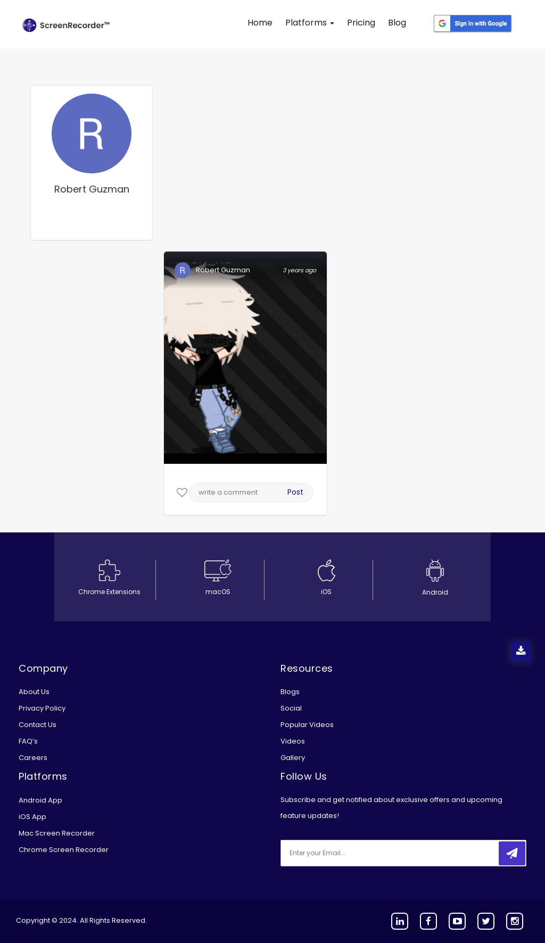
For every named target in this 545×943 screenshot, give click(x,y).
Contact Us (37, 725)
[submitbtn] (512, 853)
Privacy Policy (42, 708)
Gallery (292, 758)
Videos (292, 741)
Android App (40, 800)
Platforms (309, 22)
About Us (34, 692)
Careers (33, 758)
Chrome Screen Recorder (64, 850)
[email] (351, 853)
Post (295, 492)
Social (291, 708)
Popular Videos (307, 725)
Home (259, 22)
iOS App (32, 817)
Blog (397, 22)
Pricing (361, 22)
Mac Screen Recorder (57, 833)
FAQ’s (28, 741)
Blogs (290, 692)
